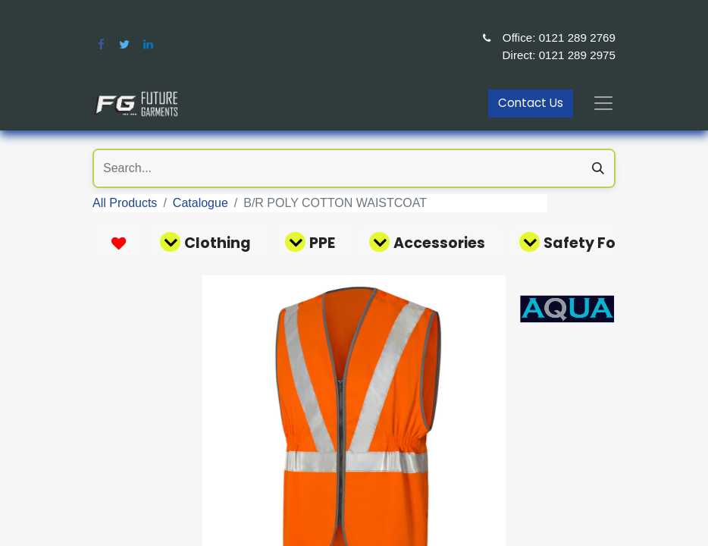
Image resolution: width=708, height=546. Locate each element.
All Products (124, 202)
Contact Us (530, 103)
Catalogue (200, 202)
